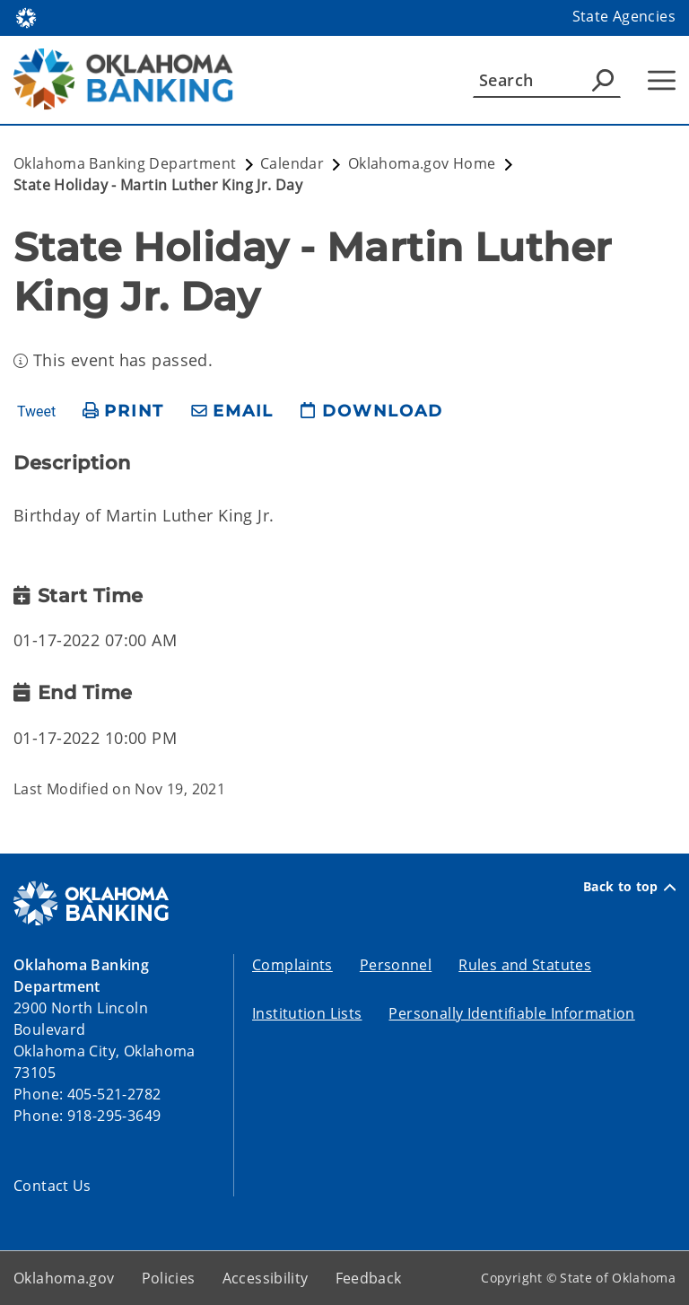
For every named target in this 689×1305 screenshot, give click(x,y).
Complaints (292, 965)
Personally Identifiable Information (511, 1013)
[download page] (371, 411)
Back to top (629, 886)
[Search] (547, 80)
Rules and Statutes (524, 965)
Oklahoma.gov (64, 1278)
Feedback (369, 1278)
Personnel (396, 965)
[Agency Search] (603, 80)
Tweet (36, 412)
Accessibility (265, 1278)
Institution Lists (307, 1013)
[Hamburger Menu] (662, 80)
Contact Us (52, 1186)
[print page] (123, 411)
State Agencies (624, 16)
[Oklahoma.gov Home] (26, 16)
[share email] (232, 411)
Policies (169, 1278)
